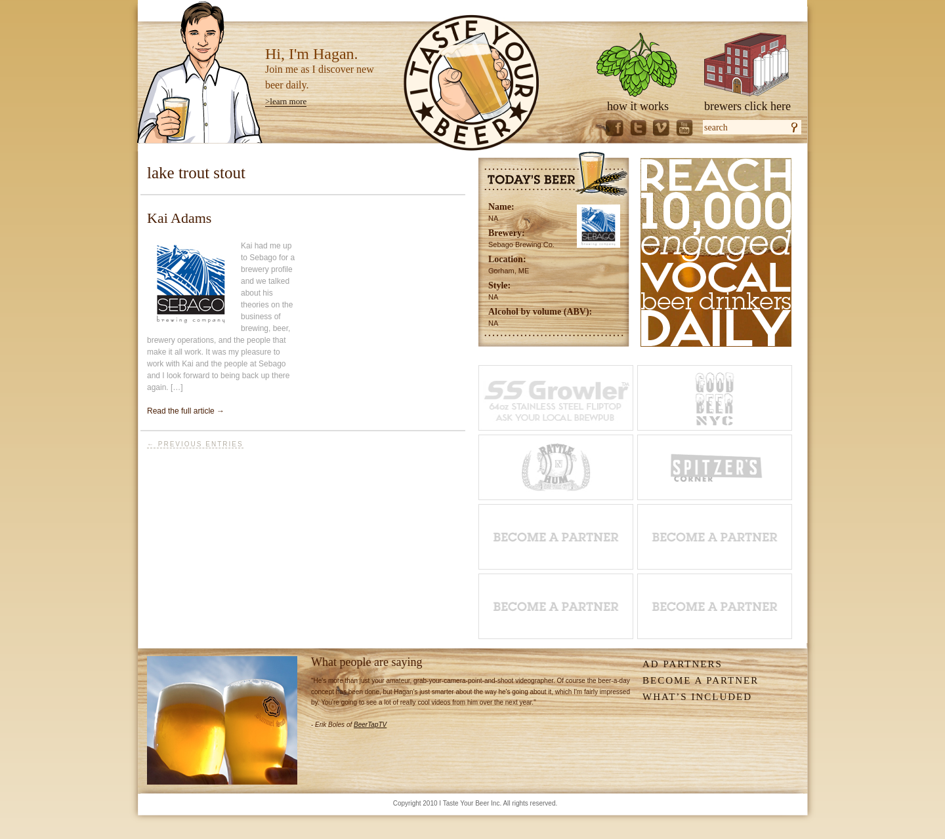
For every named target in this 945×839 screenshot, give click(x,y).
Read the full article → (185, 411)
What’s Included (697, 697)
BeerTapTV (370, 724)
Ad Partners (682, 664)
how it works (638, 106)
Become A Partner (700, 680)
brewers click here (747, 106)
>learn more (285, 101)
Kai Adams (179, 218)
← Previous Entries (195, 444)
